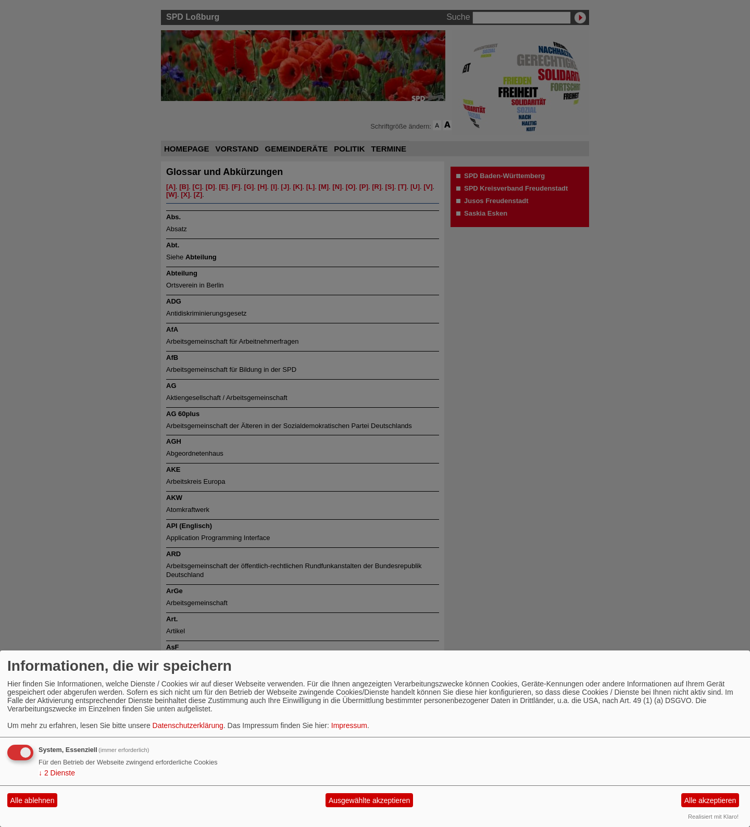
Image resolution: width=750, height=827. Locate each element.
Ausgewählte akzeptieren (369, 800)
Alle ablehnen (32, 800)
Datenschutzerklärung (188, 725)
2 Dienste (57, 773)
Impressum (349, 725)
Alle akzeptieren (710, 800)
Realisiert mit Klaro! (713, 816)
